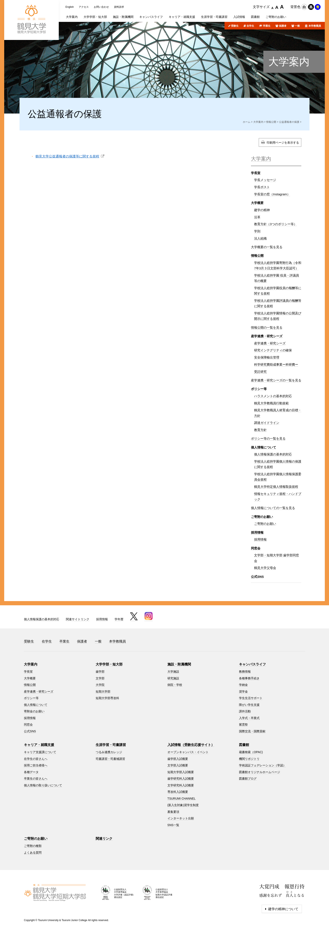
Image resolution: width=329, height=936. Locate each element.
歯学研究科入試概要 (180, 778)
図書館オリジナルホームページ (259, 772)
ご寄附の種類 (33, 845)
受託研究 (260, 371)
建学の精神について (283, 909)
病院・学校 (174, 684)
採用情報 (257, 532)
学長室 (255, 173)
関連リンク (104, 838)
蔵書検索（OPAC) (251, 752)
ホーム (246, 122)
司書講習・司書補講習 (110, 758)
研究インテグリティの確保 (273, 350)
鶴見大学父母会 (265, 568)
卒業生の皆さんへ (35, 778)
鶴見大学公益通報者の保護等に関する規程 (67, 156)
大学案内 (288, 61)
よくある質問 (33, 852)
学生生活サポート (250, 698)
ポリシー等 (259, 389)
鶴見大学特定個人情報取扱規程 (276, 486)
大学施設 (173, 671)
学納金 (243, 684)
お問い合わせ (101, 6)
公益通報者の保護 (289, 122)
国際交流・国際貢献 (252, 731)
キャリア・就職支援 (39, 745)
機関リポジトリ (249, 758)
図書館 (244, 745)
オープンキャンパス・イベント (188, 752)
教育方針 (260, 430)
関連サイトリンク (77, 619)
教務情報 (245, 671)
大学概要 (257, 203)
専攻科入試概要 (177, 791)
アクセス (84, 6)
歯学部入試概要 (177, 758)
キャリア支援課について (40, 752)
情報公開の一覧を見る (266, 327)
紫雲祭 (243, 724)
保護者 (282, 25)
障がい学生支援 (249, 704)
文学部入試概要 (177, 765)
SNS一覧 (173, 825)
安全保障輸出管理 (266, 357)
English (69, 6)
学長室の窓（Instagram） (272, 194)
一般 (297, 25)
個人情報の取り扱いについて (43, 785)
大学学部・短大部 (109, 664)
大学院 (100, 684)
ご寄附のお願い (262, 516)
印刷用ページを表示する (283, 142)
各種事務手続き (249, 678)
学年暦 (119, 619)
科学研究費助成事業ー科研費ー (276, 364)
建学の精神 (262, 210)
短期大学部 (103, 691)
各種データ (31, 772)
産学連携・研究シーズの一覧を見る (276, 380)
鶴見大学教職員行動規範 (271, 403)
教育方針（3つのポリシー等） (275, 224)
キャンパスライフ (252, 664)
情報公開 (271, 122)
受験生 (235, 25)
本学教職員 (314, 25)
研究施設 (173, 678)
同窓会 (255, 548)
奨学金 (243, 691)
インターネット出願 (180, 818)
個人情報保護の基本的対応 (273, 454)
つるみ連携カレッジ (109, 752)
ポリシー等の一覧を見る (268, 438)
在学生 (250, 25)
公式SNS (257, 576)
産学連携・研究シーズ (266, 336)
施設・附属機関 (179, 664)
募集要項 (173, 811)
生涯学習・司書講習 (111, 745)
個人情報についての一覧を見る (273, 508)
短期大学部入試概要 (180, 772)
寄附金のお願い (34, 711)
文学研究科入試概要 (180, 785)
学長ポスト (262, 187)
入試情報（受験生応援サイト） (190, 745)
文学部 (100, 678)
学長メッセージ (265, 180)
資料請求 (119, 6)
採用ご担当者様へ (35, 765)
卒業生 (266, 25)
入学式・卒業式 (249, 718)
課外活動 (245, 711)
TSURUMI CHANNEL (181, 798)
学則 (257, 231)
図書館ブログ (248, 778)
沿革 (257, 217)
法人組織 (260, 238)
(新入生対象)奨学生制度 (183, 805)
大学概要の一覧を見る (266, 247)
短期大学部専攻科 (107, 698)
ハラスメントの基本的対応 (273, 396)
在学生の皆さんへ (35, 758)
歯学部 (100, 671)
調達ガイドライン (266, 422)
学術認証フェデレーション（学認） (262, 765)
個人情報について (263, 447)
